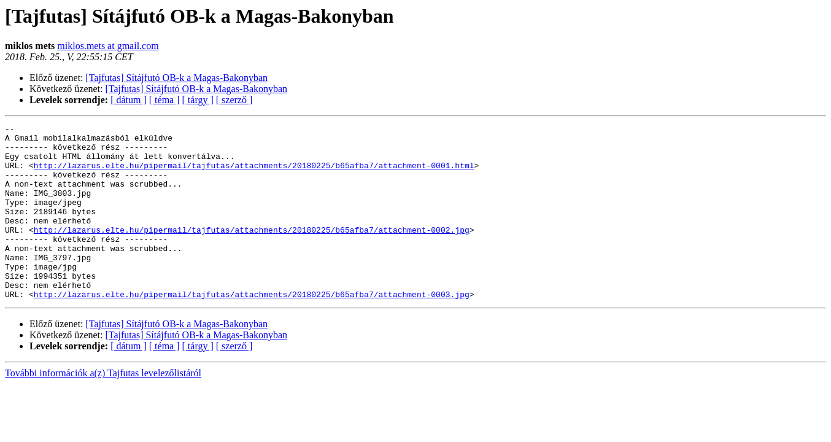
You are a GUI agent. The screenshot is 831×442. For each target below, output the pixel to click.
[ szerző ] (234, 100)
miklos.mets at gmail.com (107, 46)
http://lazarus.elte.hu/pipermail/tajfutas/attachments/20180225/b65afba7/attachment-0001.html (254, 174)
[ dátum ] (128, 100)
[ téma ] (164, 100)
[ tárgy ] (198, 100)
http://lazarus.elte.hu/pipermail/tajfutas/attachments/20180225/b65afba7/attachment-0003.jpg (252, 329)
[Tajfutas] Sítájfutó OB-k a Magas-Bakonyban (177, 77)
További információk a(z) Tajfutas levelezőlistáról (103, 408)
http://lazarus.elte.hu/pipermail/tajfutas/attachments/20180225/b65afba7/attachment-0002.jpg (252, 251)
